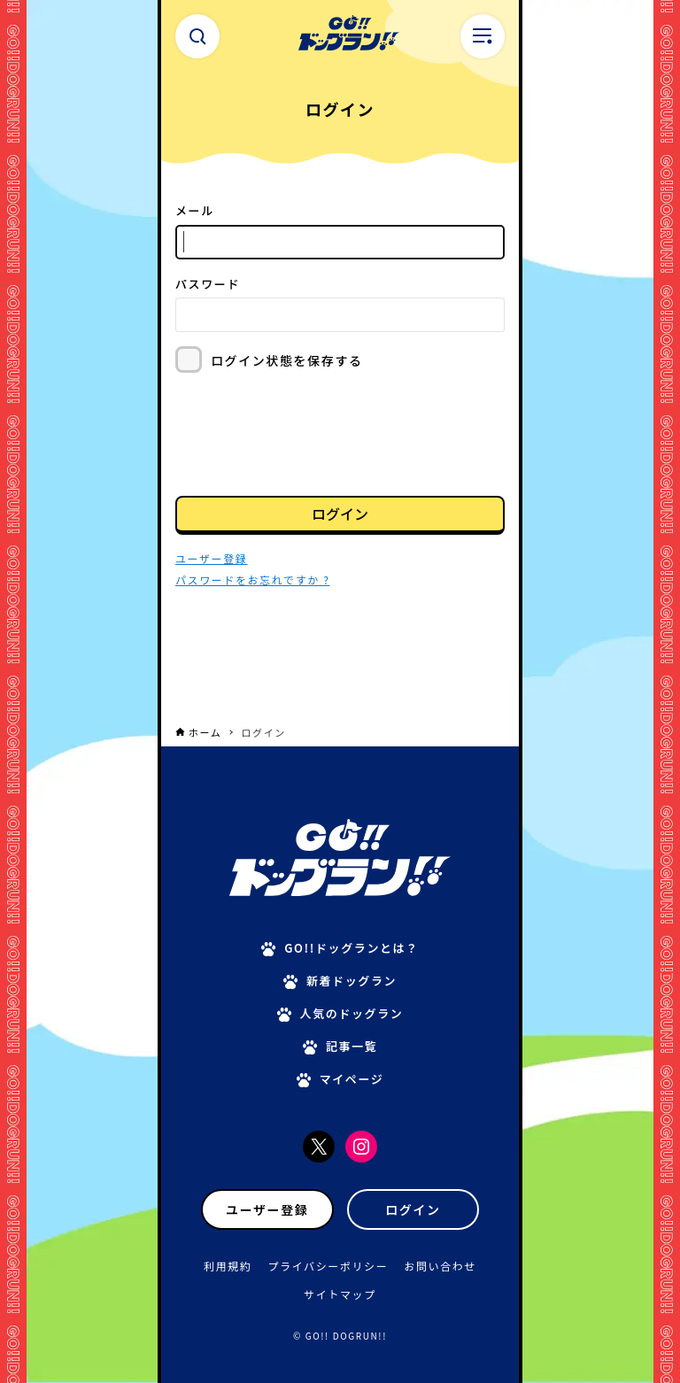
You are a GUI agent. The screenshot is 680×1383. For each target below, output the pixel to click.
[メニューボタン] (482, 36)
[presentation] (309, 432)
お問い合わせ (440, 1265)
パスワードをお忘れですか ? (252, 579)
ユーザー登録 (267, 1209)
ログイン (340, 513)
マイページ (352, 1078)
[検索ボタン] (197, 36)
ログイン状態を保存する (287, 360)
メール (194, 210)
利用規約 (227, 1265)
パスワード (207, 283)
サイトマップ (340, 1294)
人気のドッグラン (352, 1013)
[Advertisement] (340, 674)
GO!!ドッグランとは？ (351, 947)
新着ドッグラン (351, 980)
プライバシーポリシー (328, 1265)
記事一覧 (351, 1046)
